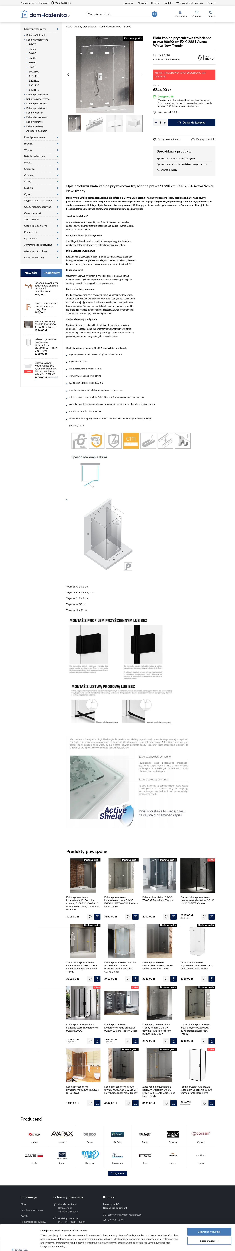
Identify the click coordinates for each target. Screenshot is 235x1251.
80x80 (32, 53)
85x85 (32, 58)
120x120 (34, 80)
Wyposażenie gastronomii (38, 200)
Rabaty (211, 3)
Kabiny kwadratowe (37, 39)
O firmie (155, 3)
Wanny (28, 150)
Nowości (142, 3)
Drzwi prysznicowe (34, 137)
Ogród (27, 194)
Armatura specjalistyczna (38, 245)
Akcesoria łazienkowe (36, 251)
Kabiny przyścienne (36, 108)
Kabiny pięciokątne (36, 103)
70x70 (32, 44)
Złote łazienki (31, 219)
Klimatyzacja (31, 232)
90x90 (32, 62)
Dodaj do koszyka (194, 122)
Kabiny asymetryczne (38, 99)
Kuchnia (28, 188)
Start (69, 26)
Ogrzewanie (30, 238)
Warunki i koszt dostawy (189, 3)
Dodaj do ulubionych (169, 139)
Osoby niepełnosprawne (37, 207)
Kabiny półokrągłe (36, 35)
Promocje (129, 3)
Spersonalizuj (209, 1216)
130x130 (34, 85)
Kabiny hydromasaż (37, 117)
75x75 (32, 49)
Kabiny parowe (34, 122)
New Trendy (173, 59)
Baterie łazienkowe (34, 156)
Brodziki (28, 143)
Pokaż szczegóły (49, 1245)
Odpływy (29, 175)
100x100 (34, 71)
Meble (27, 162)
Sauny (27, 181)
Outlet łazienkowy (34, 257)
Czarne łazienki (32, 213)
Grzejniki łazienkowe (35, 226)
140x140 (34, 90)
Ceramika (29, 169)
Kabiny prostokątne (37, 94)
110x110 (34, 76)
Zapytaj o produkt (205, 139)
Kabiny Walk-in (34, 112)
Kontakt (168, 3)
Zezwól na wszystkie (209, 1207)
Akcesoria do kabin (36, 131)
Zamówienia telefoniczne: (45, 3)
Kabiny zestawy (34, 126)
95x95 (32, 67)
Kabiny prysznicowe (35, 29)
